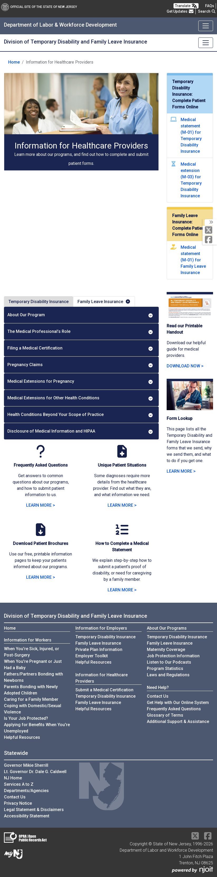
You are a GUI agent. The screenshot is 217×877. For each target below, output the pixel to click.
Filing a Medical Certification (80, 348)
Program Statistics (165, 668)
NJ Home (13, 777)
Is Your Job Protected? (26, 718)
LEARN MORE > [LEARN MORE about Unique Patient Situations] (122, 505)
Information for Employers (101, 628)
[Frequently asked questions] (209, 6)
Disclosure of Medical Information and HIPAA (80, 431)
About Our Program (80, 315)
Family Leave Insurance (98, 643)
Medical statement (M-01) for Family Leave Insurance (193, 260)
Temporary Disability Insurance (105, 636)
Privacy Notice (18, 803)
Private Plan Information (98, 649)
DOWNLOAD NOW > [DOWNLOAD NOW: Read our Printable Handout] (185, 365)
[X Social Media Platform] (209, 230)
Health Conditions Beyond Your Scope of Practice (80, 414)
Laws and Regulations (168, 674)
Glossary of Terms (165, 715)
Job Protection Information (173, 655)
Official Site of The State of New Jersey (39, 7)
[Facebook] (209, 240)
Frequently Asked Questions (174, 708)
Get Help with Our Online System (178, 702)
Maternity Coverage (166, 649)
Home (14, 62)
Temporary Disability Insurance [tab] (38, 301)
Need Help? (158, 687)
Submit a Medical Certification (104, 689)
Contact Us (157, 696)
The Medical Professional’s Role (80, 331)
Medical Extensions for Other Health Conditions (80, 398)
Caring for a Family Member (31, 699)
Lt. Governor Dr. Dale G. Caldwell (35, 771)
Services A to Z (18, 784)
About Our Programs (167, 628)
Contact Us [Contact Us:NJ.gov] (15, 796)
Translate (186, 5)
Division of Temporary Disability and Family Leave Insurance (75, 42)
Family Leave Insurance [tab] (104, 301)
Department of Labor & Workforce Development (60, 25)
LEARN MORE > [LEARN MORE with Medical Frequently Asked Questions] (40, 505)
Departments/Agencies (26, 790)
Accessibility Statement (26, 815)
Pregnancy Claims (80, 364)
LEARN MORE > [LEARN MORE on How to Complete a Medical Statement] (122, 589)
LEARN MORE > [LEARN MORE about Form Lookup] (181, 471)
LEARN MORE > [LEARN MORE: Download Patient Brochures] (40, 577)
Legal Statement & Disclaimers (34, 809)
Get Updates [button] (180, 11)
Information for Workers (27, 640)
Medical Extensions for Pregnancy (80, 381)
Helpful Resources (22, 737)
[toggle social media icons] (211, 222)
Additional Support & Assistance (178, 721)
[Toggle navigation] (205, 26)
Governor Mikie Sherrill (26, 765)
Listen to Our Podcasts (169, 662)
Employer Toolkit (91, 655)
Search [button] (207, 11)
